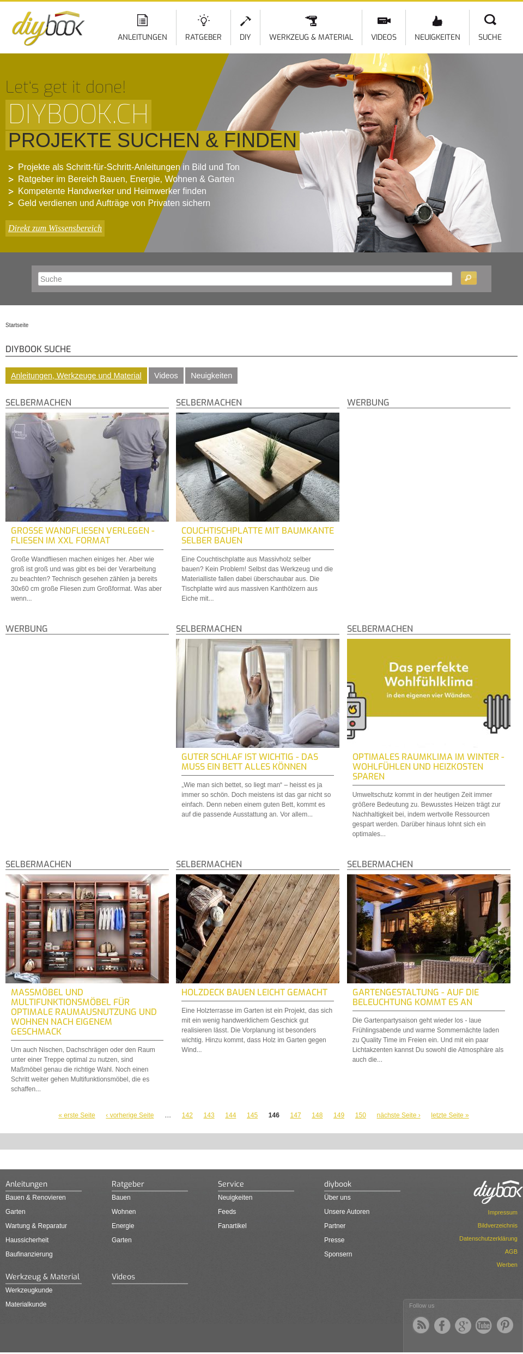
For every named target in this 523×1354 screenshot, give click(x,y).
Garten (15, 1212)
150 (360, 1115)
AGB (511, 1251)
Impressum (503, 1212)
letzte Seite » (450, 1115)
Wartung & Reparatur (36, 1226)
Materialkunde (25, 1304)
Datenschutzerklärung (488, 1238)
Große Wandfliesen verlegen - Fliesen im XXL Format (83, 535)
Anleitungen (142, 37)
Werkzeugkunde (29, 1290)
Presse (334, 1240)
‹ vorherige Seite (130, 1115)
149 (338, 1115)
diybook (337, 1184)
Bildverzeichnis (498, 1225)
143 (209, 1115)
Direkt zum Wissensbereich (55, 228)
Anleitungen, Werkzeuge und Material (76, 375)
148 (317, 1115)
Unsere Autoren (346, 1212)
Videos (384, 37)
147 (295, 1115)
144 (230, 1115)
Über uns (337, 1197)
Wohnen (124, 1212)
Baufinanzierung (29, 1254)
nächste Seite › (399, 1115)
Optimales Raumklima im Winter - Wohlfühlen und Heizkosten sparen (428, 766)
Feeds (227, 1212)
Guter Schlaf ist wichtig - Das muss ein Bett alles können (249, 761)
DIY (245, 37)
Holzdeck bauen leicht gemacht (254, 992)
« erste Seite (76, 1115)
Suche (490, 37)
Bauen (121, 1197)
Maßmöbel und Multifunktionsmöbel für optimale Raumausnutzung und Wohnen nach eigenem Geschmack (84, 1012)
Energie (123, 1226)
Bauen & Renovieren (35, 1197)
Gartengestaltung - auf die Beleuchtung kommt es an (415, 997)
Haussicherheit (26, 1240)
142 (187, 1115)
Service (231, 1184)
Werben (507, 1264)
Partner (334, 1226)
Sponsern (338, 1254)
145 (252, 1115)
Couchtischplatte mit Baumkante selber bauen (257, 535)
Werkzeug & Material (311, 37)
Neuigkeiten (437, 37)
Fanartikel (232, 1226)
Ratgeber (203, 37)
